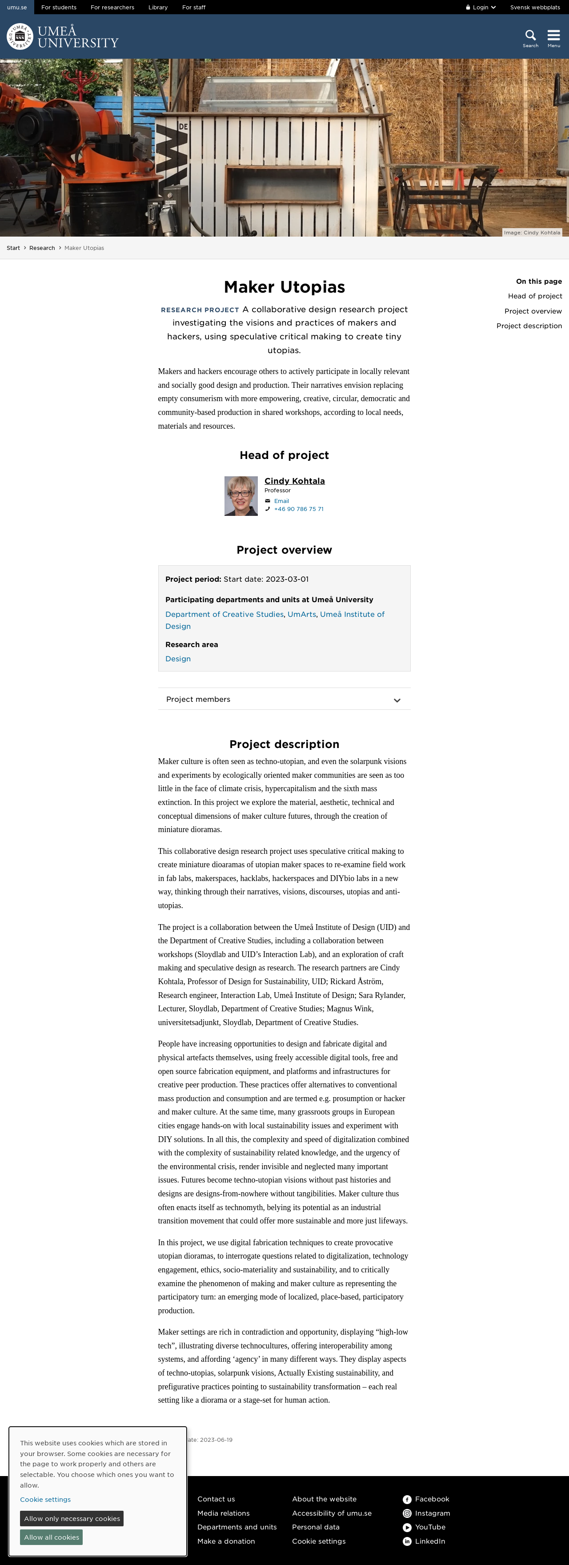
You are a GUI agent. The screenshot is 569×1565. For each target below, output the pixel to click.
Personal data (316, 1526)
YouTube (424, 1526)
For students (58, 7)
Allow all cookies (51, 1537)
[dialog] (98, 1491)
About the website (324, 1498)
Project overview (533, 311)
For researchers (112, 7)
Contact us (216, 1498)
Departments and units (237, 1526)
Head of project (535, 296)
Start (13, 247)
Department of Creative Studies (224, 613)
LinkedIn (424, 1541)
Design (178, 658)
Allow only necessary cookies (72, 1518)
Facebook (426, 1498)
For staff (193, 7)
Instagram (426, 1513)
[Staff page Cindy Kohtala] (294, 481)
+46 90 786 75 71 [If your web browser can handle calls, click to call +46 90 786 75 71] (299, 508)
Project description (529, 326)
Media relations (223, 1513)
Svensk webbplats (535, 7)
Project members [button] (198, 698)
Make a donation (226, 1541)
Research (42, 247)
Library (158, 7)
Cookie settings (319, 1541)
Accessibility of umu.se (332, 1513)
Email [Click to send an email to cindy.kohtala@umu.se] (281, 500)
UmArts (302, 613)
